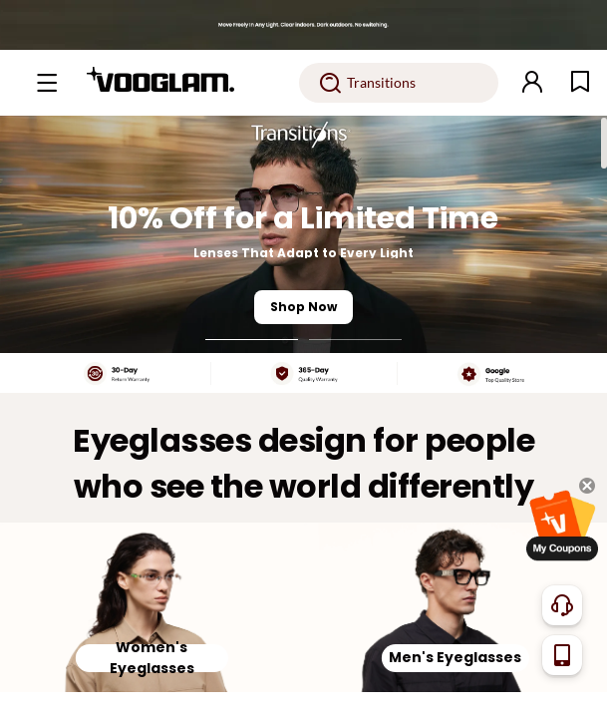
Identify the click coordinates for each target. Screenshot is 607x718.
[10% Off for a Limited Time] (303, 234)
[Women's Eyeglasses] (152, 608)
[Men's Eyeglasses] (456, 608)
